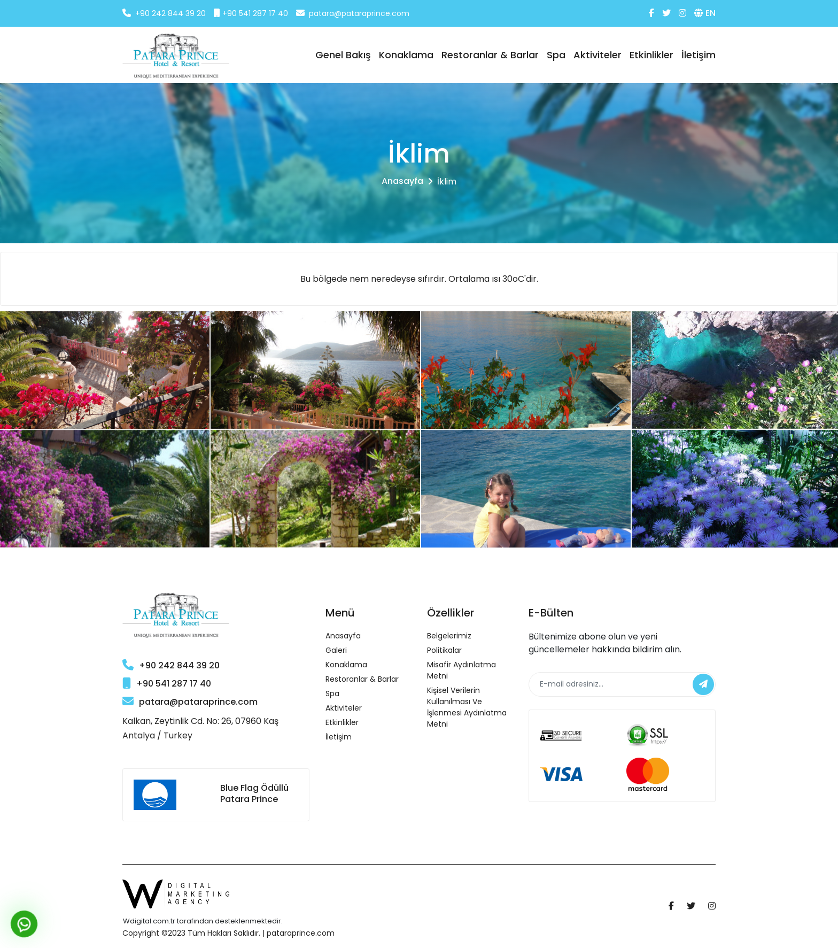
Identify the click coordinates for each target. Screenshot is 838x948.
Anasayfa (402, 181)
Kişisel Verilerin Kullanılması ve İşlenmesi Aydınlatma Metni (467, 707)
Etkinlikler (651, 54)
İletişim (698, 54)
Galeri (336, 650)
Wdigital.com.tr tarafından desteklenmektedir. (203, 921)
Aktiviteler (597, 54)
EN (705, 13)
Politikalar (444, 650)
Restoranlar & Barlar (490, 54)
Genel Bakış (343, 54)
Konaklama (406, 54)
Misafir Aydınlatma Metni (461, 670)
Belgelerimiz (449, 635)
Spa (556, 54)
